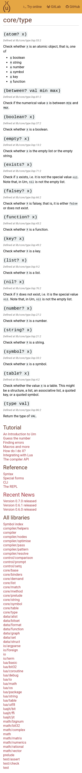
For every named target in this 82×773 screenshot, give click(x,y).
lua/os (8, 688)
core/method (13, 591)
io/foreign (10, 650)
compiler (9, 533)
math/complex (14, 730)
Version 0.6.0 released (19, 509)
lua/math (10, 684)
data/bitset (11, 621)
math (7, 734)
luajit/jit (9, 717)
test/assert (11, 759)
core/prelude (12, 596)
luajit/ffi (9, 713)
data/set (9, 638)
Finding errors (13, 443)
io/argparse (11, 646)
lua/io (7, 679)
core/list (9, 583)
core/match (12, 587)
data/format (12, 625)
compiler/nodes (15, 537)
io (4, 654)
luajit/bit (9, 709)
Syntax (8, 474)
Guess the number (17, 438)
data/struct (11, 642)
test (6, 768)
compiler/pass (14, 545)
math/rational (13, 747)
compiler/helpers (16, 528)
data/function (13, 629)
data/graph (11, 633)
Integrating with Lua (18, 455)
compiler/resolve (15, 554)
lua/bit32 (10, 667)
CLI (5, 482)
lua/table (9, 700)
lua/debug (10, 675)
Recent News (19, 495)
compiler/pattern (15, 549)
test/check (11, 763)
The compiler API (16, 459)
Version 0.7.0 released (19, 501)
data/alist (10, 617)
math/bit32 (11, 726)
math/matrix (12, 738)
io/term (8, 659)
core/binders (12, 575)
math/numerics (14, 742)
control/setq (12, 566)
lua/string (10, 696)
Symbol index (13, 524)
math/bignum (13, 721)
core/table (11, 608)
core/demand (13, 579)
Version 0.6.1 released (19, 505)
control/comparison (18, 558)
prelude (8, 755)
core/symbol (12, 604)
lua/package (12, 692)
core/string (11, 600)
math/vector (12, 751)
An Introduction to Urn (19, 434)
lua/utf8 (9, 705)
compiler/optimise (17, 541)
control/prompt (14, 562)
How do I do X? (14, 451)
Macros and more (16, 447)
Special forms (13, 478)
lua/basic (10, 663)
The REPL (10, 487)
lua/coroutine (13, 671)
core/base (10, 570)
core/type (10, 612)
